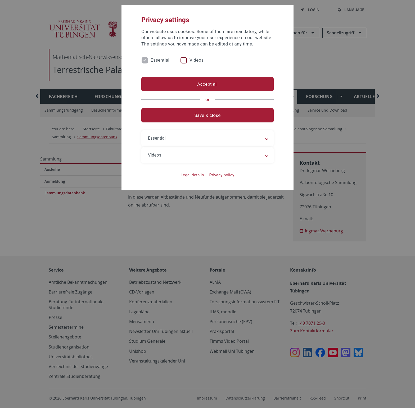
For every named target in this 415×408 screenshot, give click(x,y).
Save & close (208, 115)
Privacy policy (221, 175)
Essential (160, 60)
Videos (197, 60)
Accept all (207, 84)
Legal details (192, 175)
